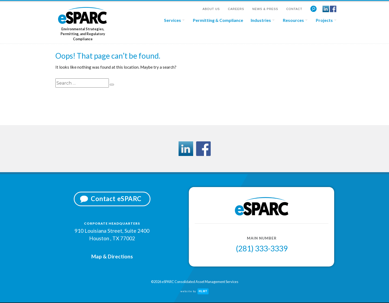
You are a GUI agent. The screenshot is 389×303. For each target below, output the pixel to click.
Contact (294, 9)
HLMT (203, 291)
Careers (236, 9)
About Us (211, 9)
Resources (293, 20)
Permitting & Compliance (218, 20)
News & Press (265, 9)
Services (172, 20)
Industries (261, 20)
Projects (324, 20)
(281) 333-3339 (262, 250)
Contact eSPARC (116, 199)
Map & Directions (112, 256)
